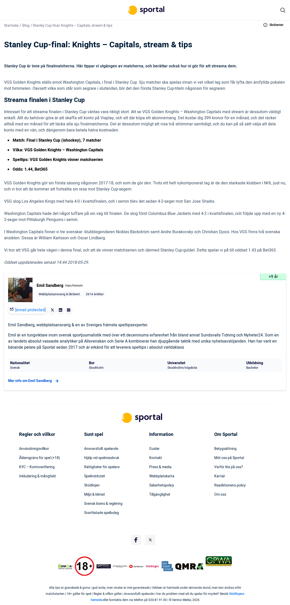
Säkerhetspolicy (161, 485)
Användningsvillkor (34, 448)
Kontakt (155, 458)
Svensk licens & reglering (103, 503)
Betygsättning (225, 448)
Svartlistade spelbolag (101, 512)
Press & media (160, 467)
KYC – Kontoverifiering (37, 467)
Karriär (219, 476)
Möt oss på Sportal (229, 458)
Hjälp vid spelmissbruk (101, 458)
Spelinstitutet (94, 476)
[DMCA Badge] (65, 566)
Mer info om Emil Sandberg (34, 381)
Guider (154, 448)
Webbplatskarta (161, 476)
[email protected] (30, 310)
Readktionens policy (230, 485)
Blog (25, 25)
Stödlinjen (92, 485)
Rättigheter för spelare (101, 467)
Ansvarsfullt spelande (101, 448)
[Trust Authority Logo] (104, 566)
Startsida (11, 25)
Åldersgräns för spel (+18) (39, 458)
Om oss (220, 494)
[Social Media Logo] (136, 540)
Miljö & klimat (94, 494)
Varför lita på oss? (228, 467)
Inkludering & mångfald (37, 476)
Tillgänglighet (159, 494)
